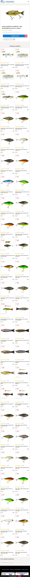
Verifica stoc (19, 36)
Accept (19, 576)
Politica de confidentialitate (15, 569)
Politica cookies (25, 569)
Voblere (11, 562)
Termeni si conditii (5, 569)
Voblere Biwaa (5, 562)
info (13, 67)
